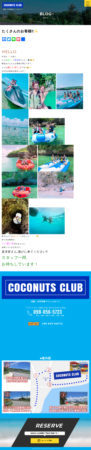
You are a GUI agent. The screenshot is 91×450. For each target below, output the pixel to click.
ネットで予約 (45, 440)
